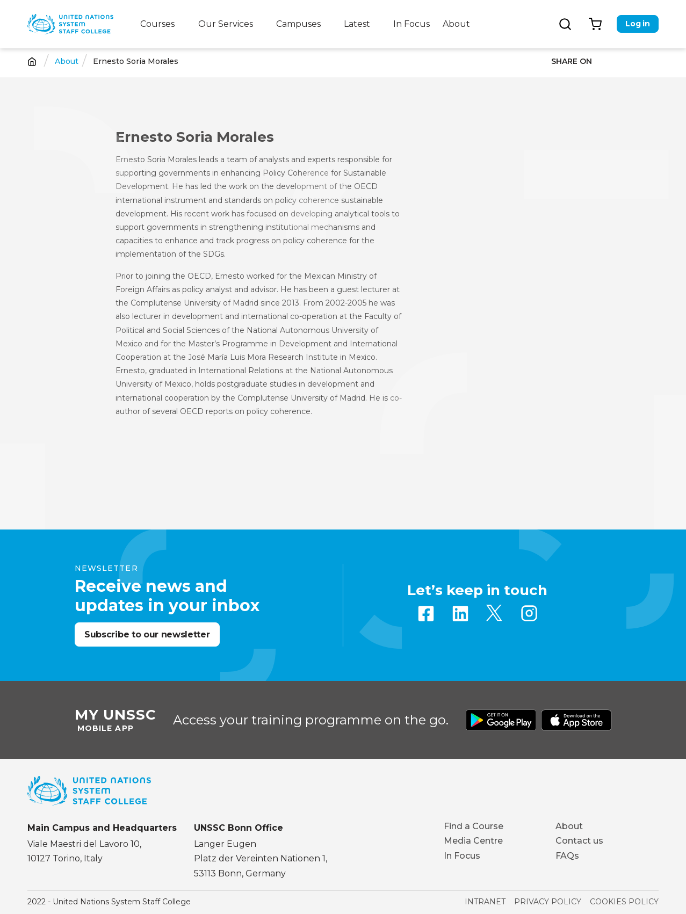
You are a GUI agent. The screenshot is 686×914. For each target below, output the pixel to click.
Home (32, 61)
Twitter (494, 613)
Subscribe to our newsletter (147, 634)
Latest (357, 24)
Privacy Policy (547, 901)
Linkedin (460, 613)
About (456, 24)
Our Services (225, 24)
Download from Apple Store (576, 720)
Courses (157, 24)
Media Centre (473, 841)
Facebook (426, 613)
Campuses (298, 24)
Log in (637, 23)
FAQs (567, 856)
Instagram (529, 613)
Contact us (579, 841)
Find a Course (473, 826)
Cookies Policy (624, 901)
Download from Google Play (501, 720)
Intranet (485, 901)
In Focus (411, 24)
